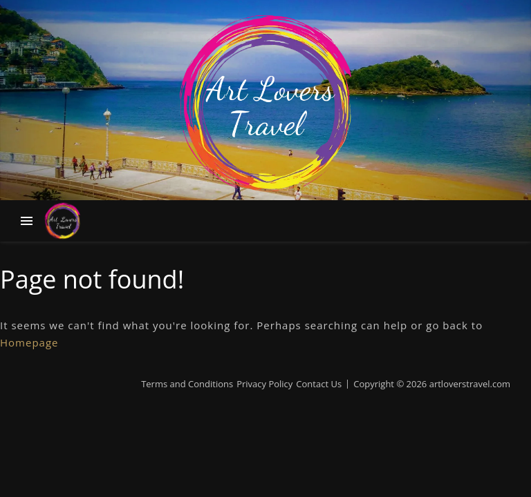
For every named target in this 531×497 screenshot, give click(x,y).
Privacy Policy (264, 384)
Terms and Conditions (187, 384)
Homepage (29, 342)
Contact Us (319, 384)
